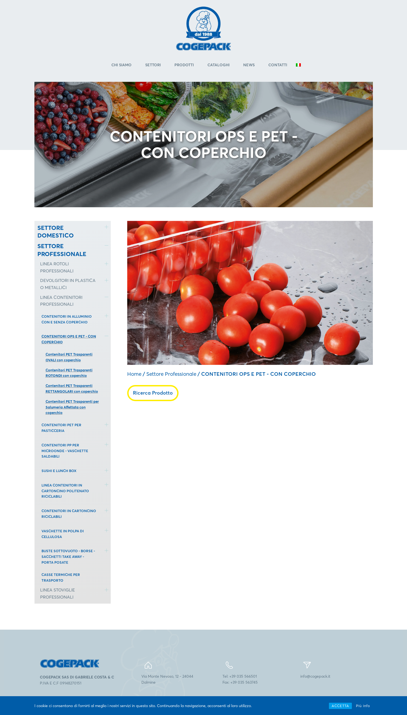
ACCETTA (340, 706)
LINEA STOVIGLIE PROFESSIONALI (57, 593)
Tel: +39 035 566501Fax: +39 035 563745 (240, 679)
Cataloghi (218, 65)
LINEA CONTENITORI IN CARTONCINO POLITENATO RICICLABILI (65, 491)
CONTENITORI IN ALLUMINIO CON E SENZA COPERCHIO (66, 319)
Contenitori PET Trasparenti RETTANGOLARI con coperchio (72, 389)
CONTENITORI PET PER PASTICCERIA (61, 428)
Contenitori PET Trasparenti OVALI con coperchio (69, 357)
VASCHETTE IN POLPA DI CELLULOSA (62, 534)
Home (134, 374)
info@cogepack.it (315, 676)
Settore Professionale (171, 374)
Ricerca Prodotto (153, 393)
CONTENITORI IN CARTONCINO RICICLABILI (68, 514)
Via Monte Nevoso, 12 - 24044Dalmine (167, 679)
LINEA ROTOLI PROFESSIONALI (56, 267)
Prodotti (184, 65)
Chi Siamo (121, 65)
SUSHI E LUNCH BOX (58, 471)
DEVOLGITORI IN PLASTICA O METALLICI (68, 284)
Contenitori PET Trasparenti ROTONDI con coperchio (69, 373)
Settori (153, 65)
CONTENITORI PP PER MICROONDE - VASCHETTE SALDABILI (64, 451)
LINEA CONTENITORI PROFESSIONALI (61, 301)
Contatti (277, 65)
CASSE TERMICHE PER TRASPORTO (60, 577)
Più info (363, 706)
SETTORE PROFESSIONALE (61, 250)
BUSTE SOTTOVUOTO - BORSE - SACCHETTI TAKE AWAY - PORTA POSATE (68, 557)
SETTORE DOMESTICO (55, 231)
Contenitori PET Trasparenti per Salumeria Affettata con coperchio (72, 407)
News (249, 65)
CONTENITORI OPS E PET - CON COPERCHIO (68, 339)
